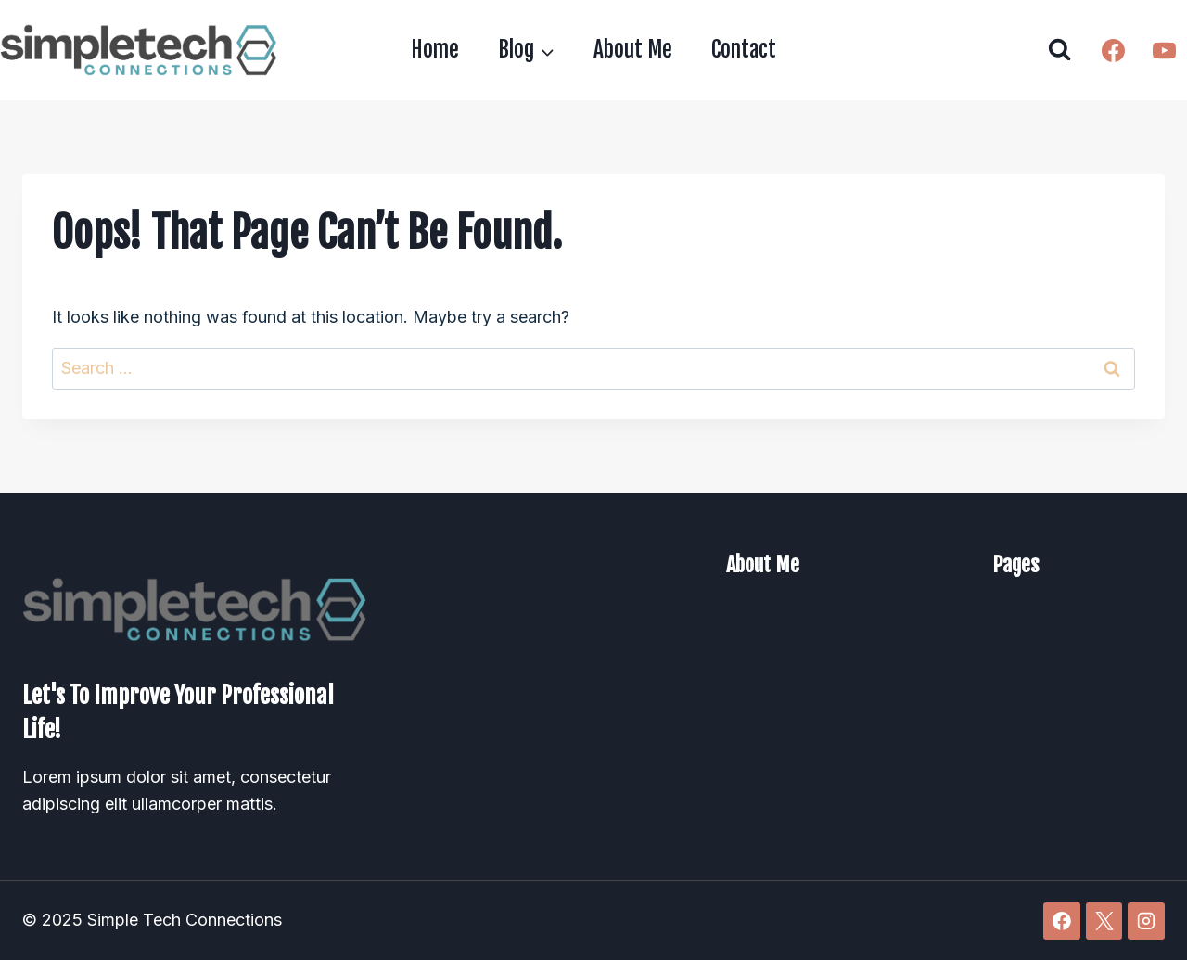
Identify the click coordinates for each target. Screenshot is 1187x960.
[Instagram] (1146, 921)
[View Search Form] (1059, 49)
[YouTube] (1164, 50)
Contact (743, 49)
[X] (1104, 921)
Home (435, 49)
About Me (633, 49)
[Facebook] (1113, 50)
